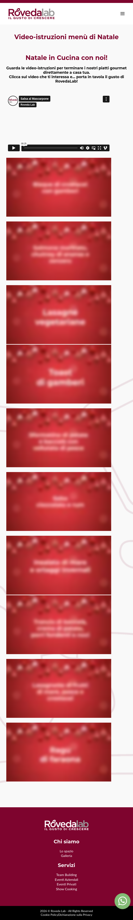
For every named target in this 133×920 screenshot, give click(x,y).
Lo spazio (66, 851)
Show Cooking (66, 889)
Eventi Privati (66, 884)
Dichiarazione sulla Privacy (75, 914)
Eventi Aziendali (66, 879)
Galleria (66, 856)
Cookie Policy (49, 914)
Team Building (66, 875)
